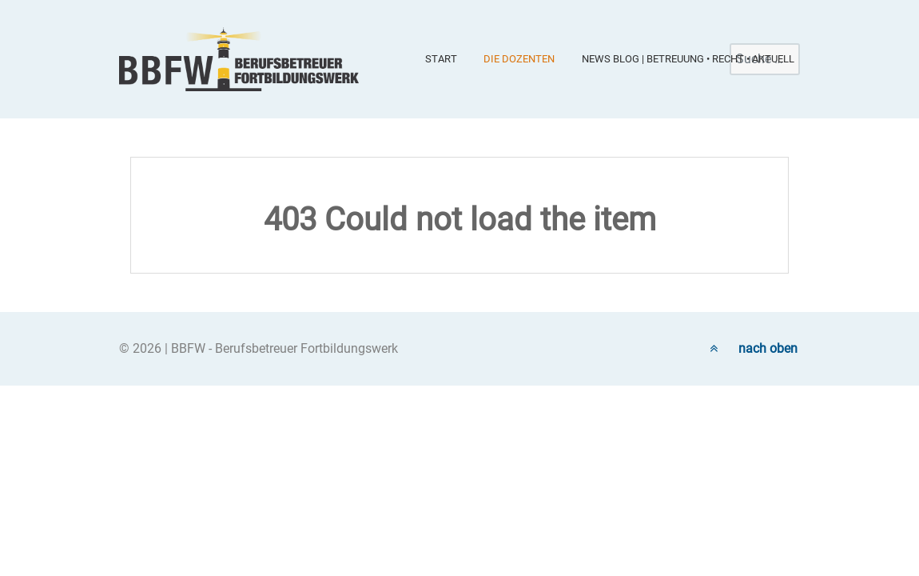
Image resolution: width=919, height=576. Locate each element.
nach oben (754, 348)
